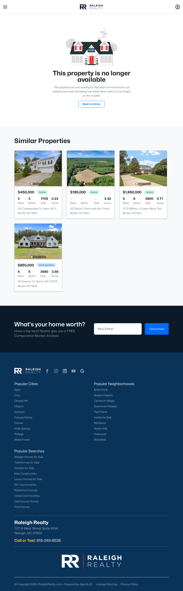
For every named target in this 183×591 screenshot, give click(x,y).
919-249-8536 (49, 540)
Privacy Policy (129, 584)
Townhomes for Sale (26, 462)
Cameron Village (104, 400)
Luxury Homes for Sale (28, 479)
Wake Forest (22, 439)
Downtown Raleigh (105, 406)
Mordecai (100, 423)
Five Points (100, 411)
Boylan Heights (103, 395)
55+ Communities (25, 484)
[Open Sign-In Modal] (177, 7)
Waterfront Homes (26, 490)
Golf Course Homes (26, 501)
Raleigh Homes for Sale (28, 456)
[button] (5, 7)
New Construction (25, 473)
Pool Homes (22, 506)
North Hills (100, 428)
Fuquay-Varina (23, 417)
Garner (18, 423)
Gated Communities (27, 495)
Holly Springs (22, 428)
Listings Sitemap (106, 584)
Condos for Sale (24, 468)
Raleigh (19, 434)
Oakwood (100, 434)
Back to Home (91, 104)
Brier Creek (101, 389)
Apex (17, 389)
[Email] (118, 329)
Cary (17, 395)
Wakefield (100, 439)
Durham (19, 411)
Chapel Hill (21, 400)
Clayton (19, 406)
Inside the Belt (102, 417)
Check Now (156, 329)
